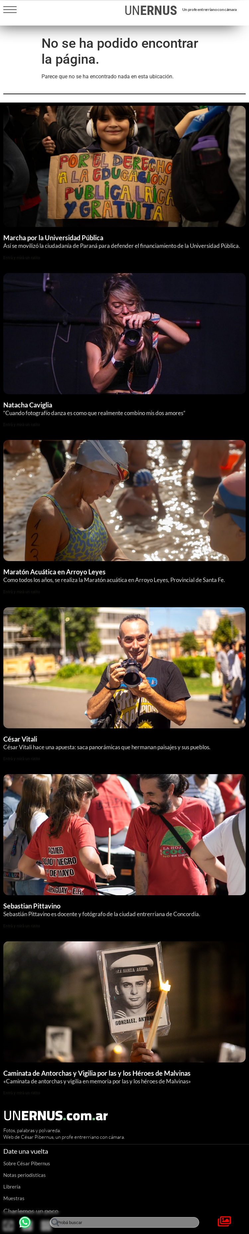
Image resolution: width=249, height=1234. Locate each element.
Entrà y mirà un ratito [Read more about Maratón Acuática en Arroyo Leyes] (21, 592)
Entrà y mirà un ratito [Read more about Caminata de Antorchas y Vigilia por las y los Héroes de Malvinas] (21, 1093)
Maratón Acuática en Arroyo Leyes (54, 572)
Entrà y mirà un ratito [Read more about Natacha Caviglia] (21, 424)
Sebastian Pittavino (31, 906)
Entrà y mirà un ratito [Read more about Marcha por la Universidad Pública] (21, 257)
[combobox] (124, 1222)
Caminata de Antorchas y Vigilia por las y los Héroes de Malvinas (97, 1073)
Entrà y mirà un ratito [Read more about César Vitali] (21, 759)
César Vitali (20, 739)
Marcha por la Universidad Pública (53, 238)
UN (150, 10)
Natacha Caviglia (27, 405)
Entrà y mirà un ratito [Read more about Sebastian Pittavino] (21, 926)
